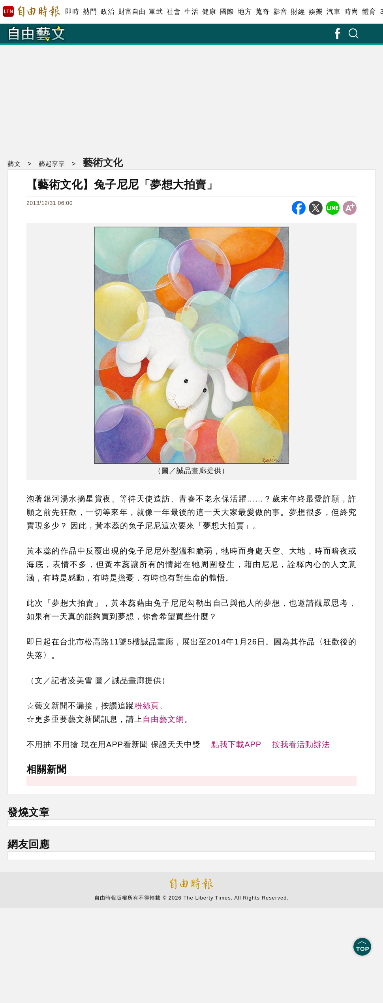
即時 (72, 11)
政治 (108, 11)
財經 (298, 11)
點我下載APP (236, 744)
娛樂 (316, 11)
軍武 (156, 11)
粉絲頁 (146, 705)
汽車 (333, 11)
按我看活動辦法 (301, 744)
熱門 (90, 11)
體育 (369, 11)
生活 (191, 11)
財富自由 (131, 11)
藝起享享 (52, 163)
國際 (227, 11)
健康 (209, 11)
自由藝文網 (163, 719)
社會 (173, 11)
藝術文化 (103, 162)
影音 (280, 11)
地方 (245, 11)
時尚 (351, 11)
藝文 (14, 163)
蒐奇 (262, 11)
